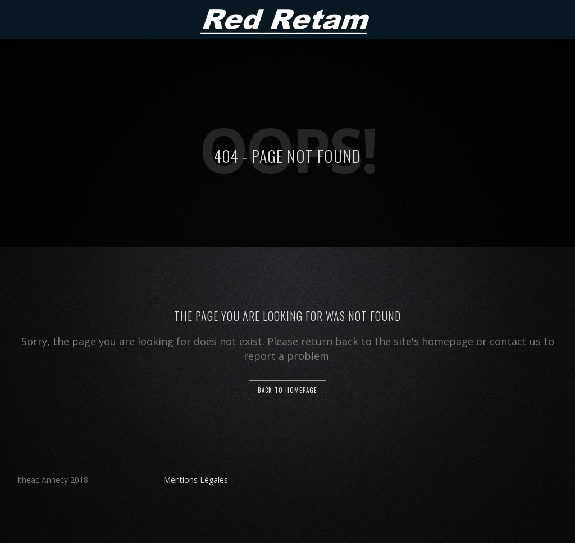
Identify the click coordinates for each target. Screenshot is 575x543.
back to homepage (287, 390)
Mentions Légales (195, 479)
